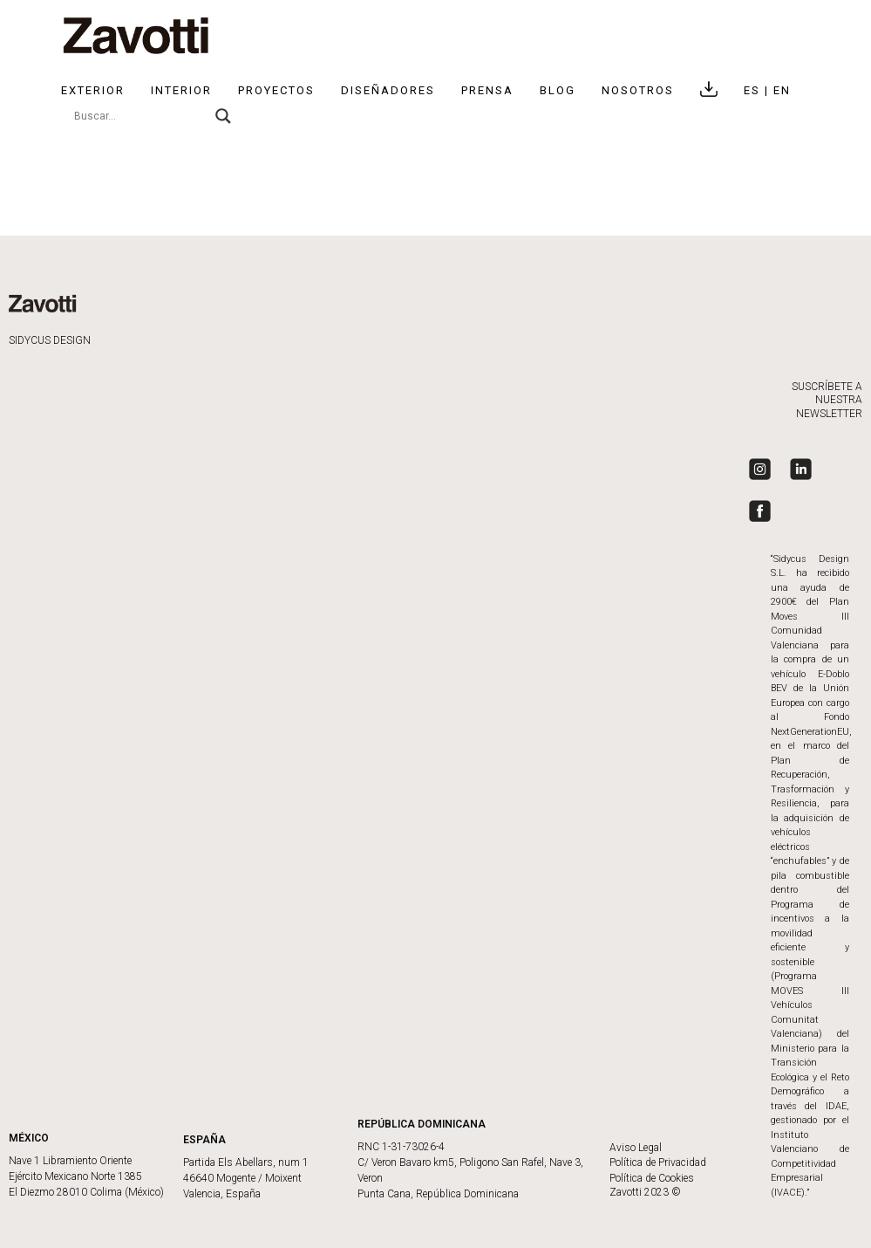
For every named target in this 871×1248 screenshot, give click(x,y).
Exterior (93, 90)
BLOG (557, 90)
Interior (181, 90)
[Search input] (140, 116)
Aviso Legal (635, 1148)
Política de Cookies (651, 1178)
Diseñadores (388, 90)
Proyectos (276, 90)
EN (782, 90)
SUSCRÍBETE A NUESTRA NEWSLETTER (827, 400)
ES (754, 90)
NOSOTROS (638, 90)
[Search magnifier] (223, 116)
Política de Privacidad (657, 1162)
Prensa (487, 90)
